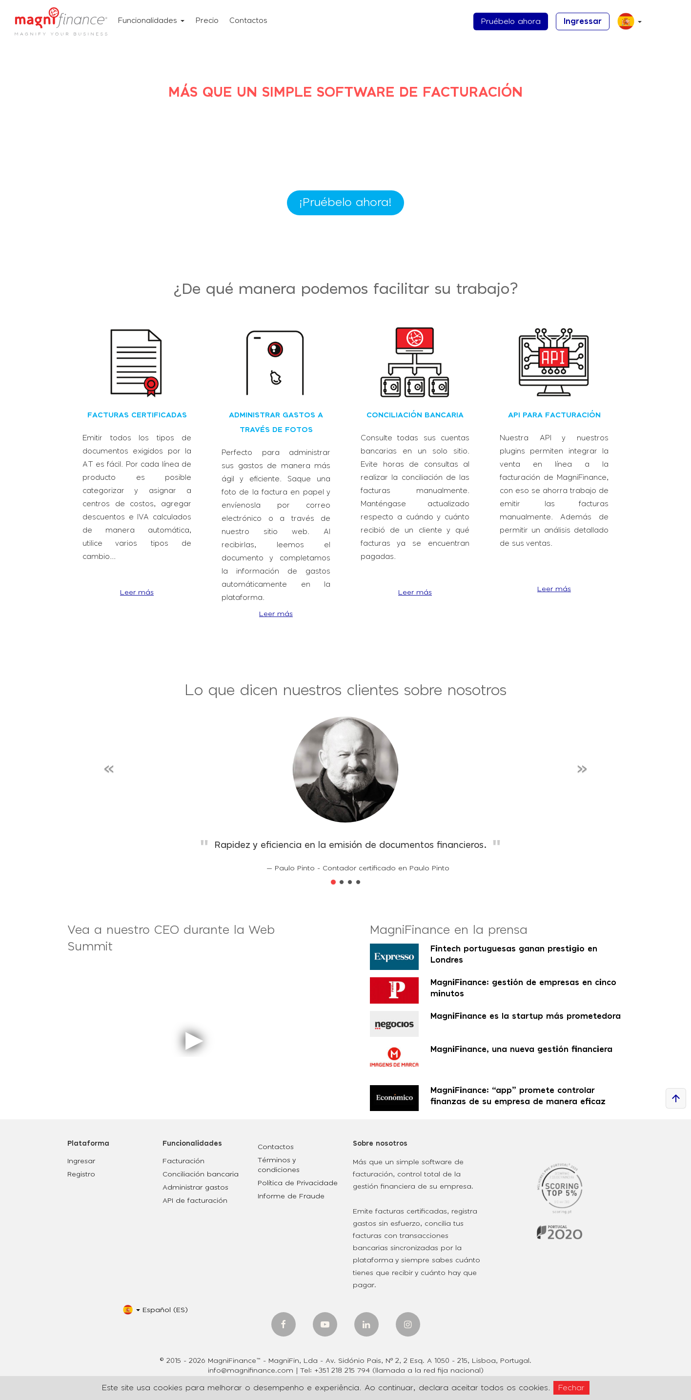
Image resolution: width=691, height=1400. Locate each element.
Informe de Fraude (291, 1196)
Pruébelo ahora (511, 21)
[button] (625, 25)
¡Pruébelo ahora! (345, 202)
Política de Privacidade (298, 1183)
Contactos (248, 20)
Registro (81, 1174)
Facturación (183, 1161)
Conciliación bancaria (201, 1174)
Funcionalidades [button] (151, 20)
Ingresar (81, 1161)
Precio (207, 20)
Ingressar (583, 21)
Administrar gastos (195, 1187)
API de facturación (195, 1200)
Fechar (571, 1388)
